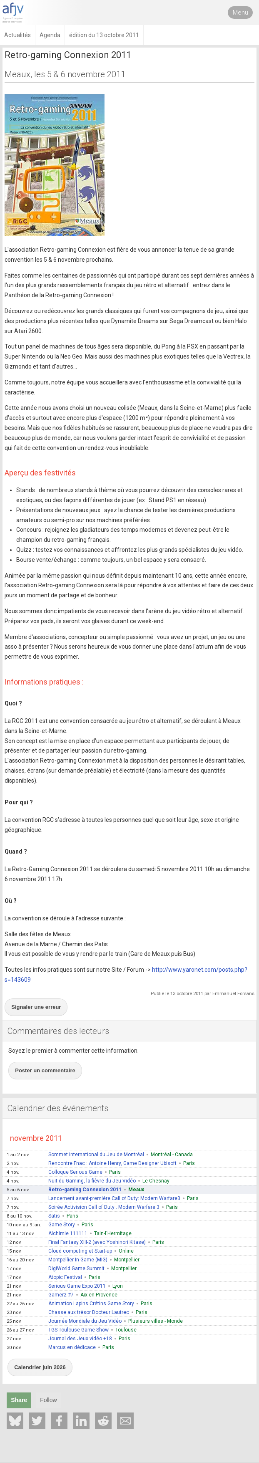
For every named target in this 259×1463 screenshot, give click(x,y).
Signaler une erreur (36, 1007)
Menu (240, 12)
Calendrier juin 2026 (40, 1367)
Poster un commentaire (45, 1070)
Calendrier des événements (57, 1108)
